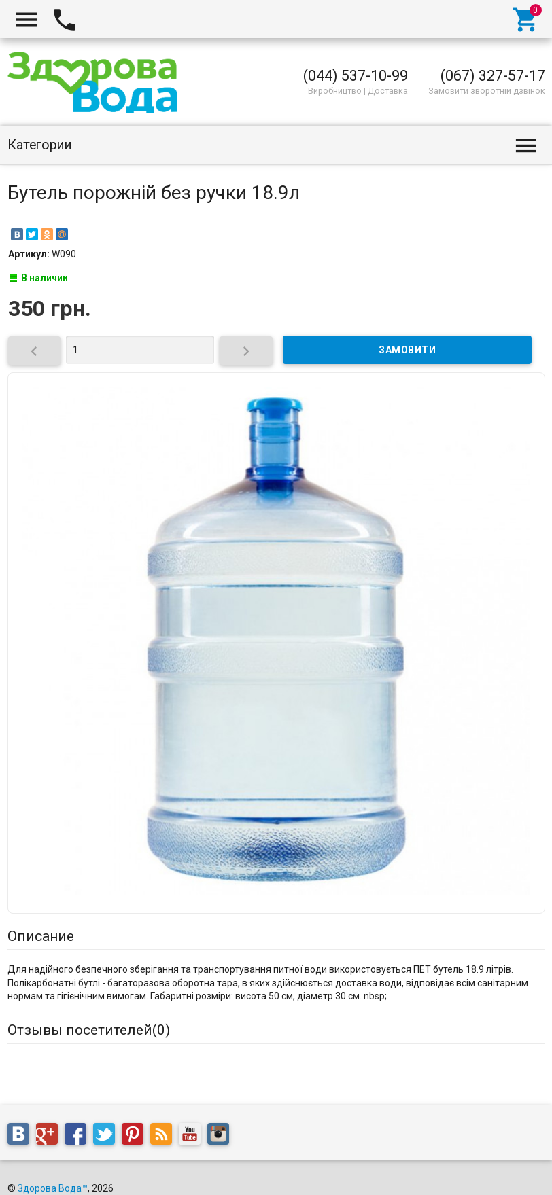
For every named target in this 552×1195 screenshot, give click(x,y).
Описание (40, 936)
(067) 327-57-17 (493, 75)
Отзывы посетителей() (88, 1030)
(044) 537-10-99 (355, 75)
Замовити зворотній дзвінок (486, 91)
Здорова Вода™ (53, 1188)
